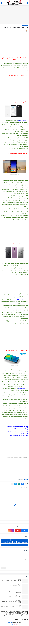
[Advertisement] (14, 14)
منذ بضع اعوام (18, 589)
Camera (25, 539)
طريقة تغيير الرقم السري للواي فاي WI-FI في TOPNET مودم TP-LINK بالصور (11, 592)
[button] (22, 484)
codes (10, 542)
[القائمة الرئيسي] (27, 3)
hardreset (5, 542)
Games (20, 539)
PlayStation (7, 539)
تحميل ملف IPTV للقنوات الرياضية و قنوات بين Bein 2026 (11, 580)
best (19, 542)
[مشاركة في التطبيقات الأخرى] (12, 484)
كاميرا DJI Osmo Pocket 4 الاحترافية (15, 596)
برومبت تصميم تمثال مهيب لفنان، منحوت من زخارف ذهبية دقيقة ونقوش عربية (11, 607)
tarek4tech (10, 622)
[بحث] (1, 3)
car (15, 542)
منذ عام (19, 579)
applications (24, 542)
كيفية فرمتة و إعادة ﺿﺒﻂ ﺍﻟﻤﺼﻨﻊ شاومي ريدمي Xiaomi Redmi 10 (11, 602)
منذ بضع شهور (18, 595)
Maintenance (14, 539)
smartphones (25, 25)
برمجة (26, 544)
